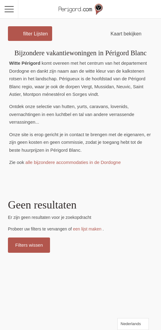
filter (35, 33)
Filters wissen (29, 245)
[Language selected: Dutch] (133, 324)
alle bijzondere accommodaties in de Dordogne (73, 162)
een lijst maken (87, 229)
